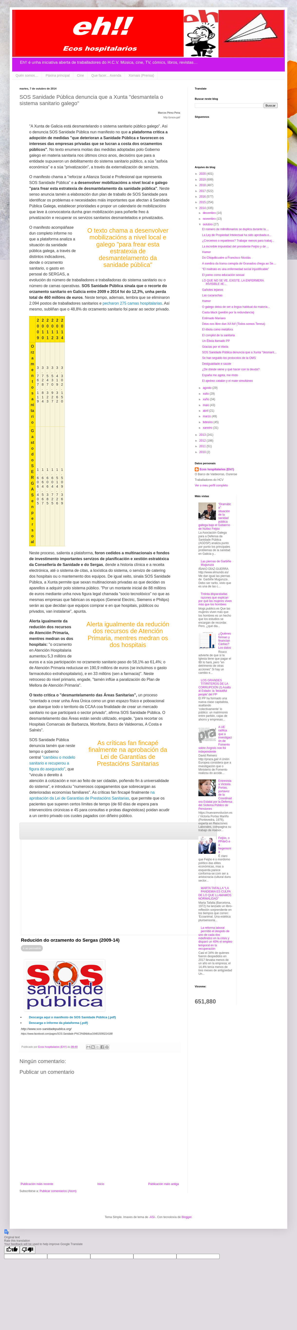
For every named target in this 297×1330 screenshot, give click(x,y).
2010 (203, 452)
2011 (203, 446)
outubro (208, 224)
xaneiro (208, 427)
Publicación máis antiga (163, 1184)
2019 (203, 179)
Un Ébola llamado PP (216, 341)
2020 (203, 173)
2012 (203, 440)
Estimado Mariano (214, 318)
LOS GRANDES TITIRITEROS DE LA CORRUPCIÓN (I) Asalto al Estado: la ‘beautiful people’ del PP (214, 687)
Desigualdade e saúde (216, 363)
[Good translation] (12, 1250)
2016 (203, 196)
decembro (210, 213)
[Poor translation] (27, 1250)
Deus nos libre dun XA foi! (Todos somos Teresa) (233, 324)
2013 (203, 435)
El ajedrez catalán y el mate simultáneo (227, 381)
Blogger (187, 1217)
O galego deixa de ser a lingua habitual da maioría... (236, 307)
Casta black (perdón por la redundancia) (228, 312)
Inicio (100, 1184)
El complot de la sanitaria (218, 335)
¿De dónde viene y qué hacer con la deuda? (231, 369)
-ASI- (152, 1217)
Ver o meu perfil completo (211, 485)
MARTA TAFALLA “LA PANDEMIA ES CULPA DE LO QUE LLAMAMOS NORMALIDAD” (214, 893)
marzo (207, 416)
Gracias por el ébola (215, 346)
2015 (203, 202)
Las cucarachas (212, 295)
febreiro (208, 422)
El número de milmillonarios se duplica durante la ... (235, 229)
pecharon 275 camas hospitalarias (132, 303)
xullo (206, 393)
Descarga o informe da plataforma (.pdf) (58, 1023)
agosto (207, 388)
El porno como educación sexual (223, 275)
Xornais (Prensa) (141, 75)
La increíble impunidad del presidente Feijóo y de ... (235, 246)
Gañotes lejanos (212, 290)
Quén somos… (27, 75)
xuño (206, 399)
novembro (210, 218)
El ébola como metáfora (217, 329)
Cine (80, 75)
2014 (203, 208)
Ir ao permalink (32, 948)
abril (206, 410)
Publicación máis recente (37, 1184)
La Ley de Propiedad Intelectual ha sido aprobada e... (236, 235)
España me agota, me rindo (220, 375)
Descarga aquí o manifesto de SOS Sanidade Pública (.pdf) (72, 1017)
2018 (203, 185)
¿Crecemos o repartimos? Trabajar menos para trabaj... (238, 240)
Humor (206, 252)
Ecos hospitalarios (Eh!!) (217, 469)
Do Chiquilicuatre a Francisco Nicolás (226, 257)
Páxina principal (58, 75)
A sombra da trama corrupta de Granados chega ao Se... (239, 263)
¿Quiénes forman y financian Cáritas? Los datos (224, 640)
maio (206, 405)
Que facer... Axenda (106, 75)
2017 (203, 191)
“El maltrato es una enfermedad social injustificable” (235, 269)
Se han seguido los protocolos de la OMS (229, 358)
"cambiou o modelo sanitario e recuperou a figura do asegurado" (52, 763)
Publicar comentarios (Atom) (58, 1191)
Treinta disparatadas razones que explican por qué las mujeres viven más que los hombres (215, 599)
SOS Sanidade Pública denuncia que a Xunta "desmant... (239, 352)
